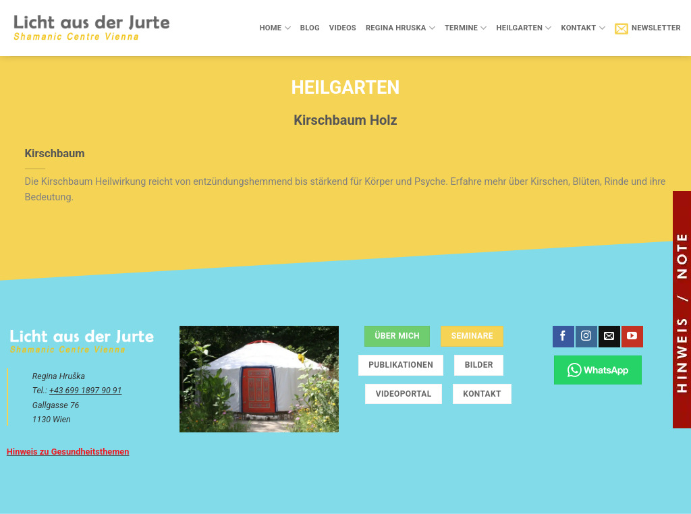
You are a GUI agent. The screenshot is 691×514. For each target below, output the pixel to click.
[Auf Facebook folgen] (563, 336)
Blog (310, 28)
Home (275, 28)
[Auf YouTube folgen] (631, 336)
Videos (342, 28)
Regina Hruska (400, 28)
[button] (648, 28)
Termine (466, 28)
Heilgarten (524, 28)
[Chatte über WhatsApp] (598, 369)
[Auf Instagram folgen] (586, 336)
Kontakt (583, 28)
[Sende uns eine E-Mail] (609, 336)
